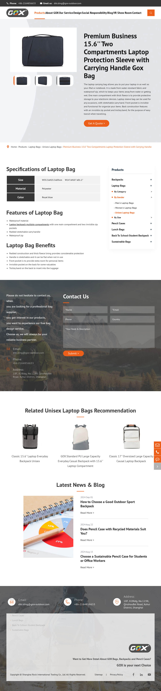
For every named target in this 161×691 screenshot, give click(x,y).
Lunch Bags (118, 229)
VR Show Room (122, 13)
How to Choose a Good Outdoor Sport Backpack (107, 504)
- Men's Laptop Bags (124, 202)
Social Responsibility (94, 13)
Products (39, 13)
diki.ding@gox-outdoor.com (67, 3)
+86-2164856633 (27, 3)
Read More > (87, 512)
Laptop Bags (35, 146)
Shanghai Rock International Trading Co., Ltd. (44, 674)
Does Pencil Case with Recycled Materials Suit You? (113, 531)
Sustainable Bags (121, 241)
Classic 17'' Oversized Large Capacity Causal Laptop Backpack (131, 458)
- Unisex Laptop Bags (124, 212)
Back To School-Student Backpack (130, 235)
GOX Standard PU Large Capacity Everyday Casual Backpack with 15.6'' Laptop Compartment (80, 461)
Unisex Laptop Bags (52, 146)
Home (14, 146)
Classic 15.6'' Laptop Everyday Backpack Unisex (30, 458)
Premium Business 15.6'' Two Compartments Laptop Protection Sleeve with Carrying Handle (107, 146)
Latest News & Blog (80, 484)
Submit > (73, 353)
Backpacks (117, 179)
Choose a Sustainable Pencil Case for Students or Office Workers (113, 558)
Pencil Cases (118, 223)
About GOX (52, 13)
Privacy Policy (116, 674)
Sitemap (99, 674)
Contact (136, 13)
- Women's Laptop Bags (125, 207)
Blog (110, 13)
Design (77, 13)
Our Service (66, 13)
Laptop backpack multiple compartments (29, 224)
